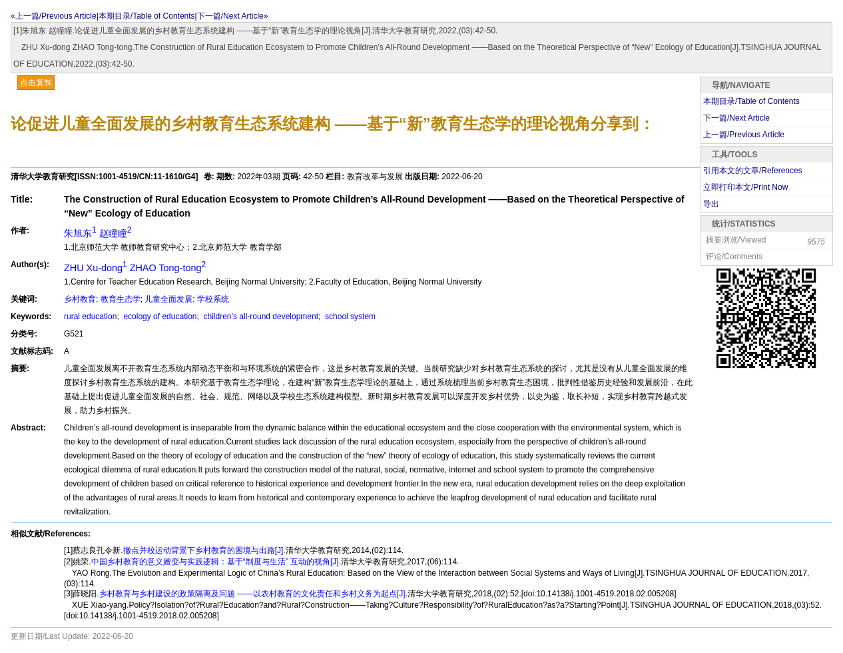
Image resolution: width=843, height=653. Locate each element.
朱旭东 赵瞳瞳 (97, 233)
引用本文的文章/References (752, 170)
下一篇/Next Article (736, 118)
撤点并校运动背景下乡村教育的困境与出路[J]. (204, 550)
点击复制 (36, 82)
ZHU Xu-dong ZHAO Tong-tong (135, 268)
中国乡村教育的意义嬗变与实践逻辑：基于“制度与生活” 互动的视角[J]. (216, 561)
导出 (711, 204)
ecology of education (158, 316)
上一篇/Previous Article (743, 134)
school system (349, 316)
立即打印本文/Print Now (745, 187)
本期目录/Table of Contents (147, 16)
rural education (90, 316)
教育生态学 (120, 299)
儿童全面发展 (168, 299)
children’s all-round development (259, 316)
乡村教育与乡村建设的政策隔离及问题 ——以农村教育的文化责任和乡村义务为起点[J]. (253, 593)
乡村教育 (80, 299)
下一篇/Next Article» (232, 16)
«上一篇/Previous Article (54, 16)
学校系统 (213, 299)
